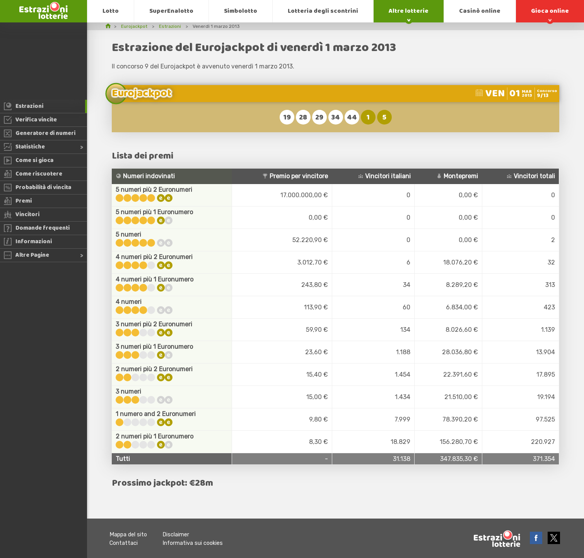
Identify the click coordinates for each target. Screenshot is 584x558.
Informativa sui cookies (192, 543)
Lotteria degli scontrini (323, 11)
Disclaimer (175, 534)
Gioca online (550, 11)
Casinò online (479, 11)
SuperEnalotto (171, 11)
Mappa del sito (128, 534)
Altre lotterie (409, 11)
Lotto (110, 11)
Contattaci (123, 543)
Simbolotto (240, 11)
